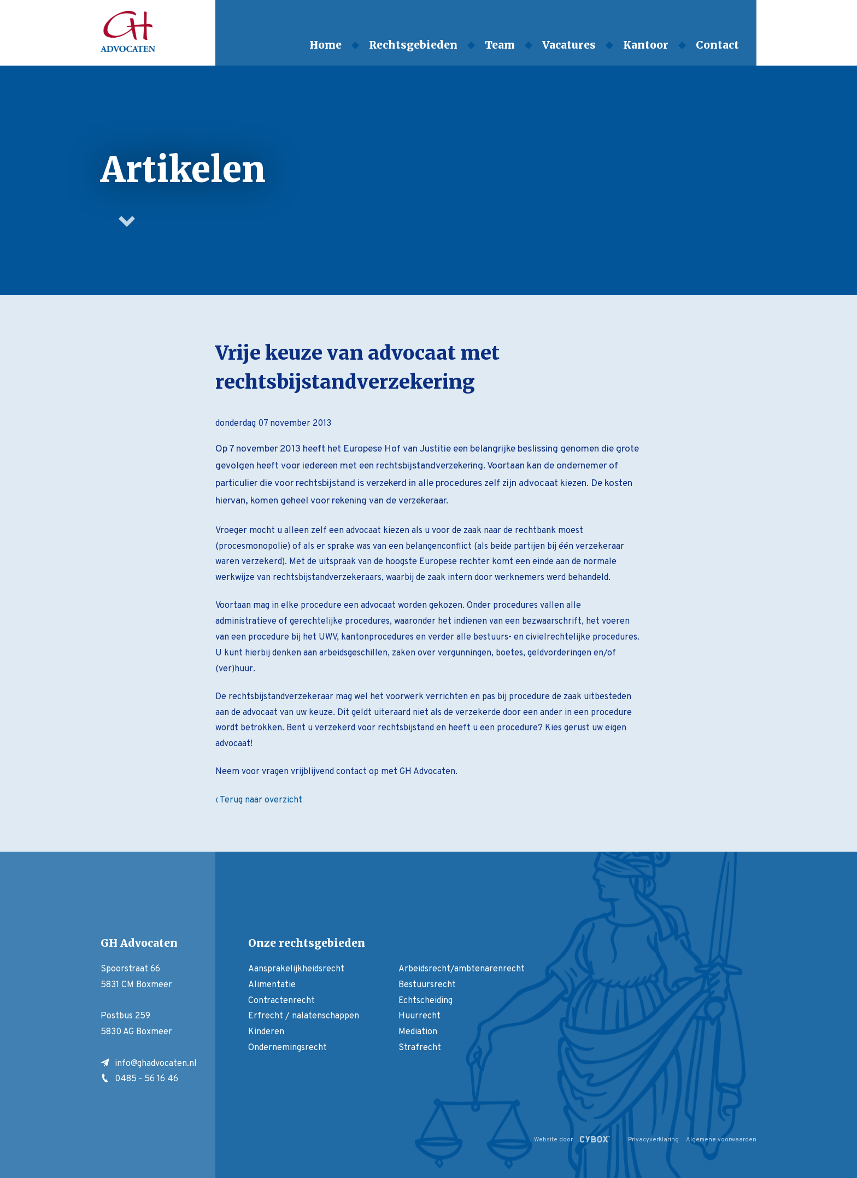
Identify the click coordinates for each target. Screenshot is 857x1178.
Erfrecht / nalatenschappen (303, 1016)
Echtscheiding (425, 1000)
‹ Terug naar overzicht (258, 800)
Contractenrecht (281, 1000)
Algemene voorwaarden (721, 1140)
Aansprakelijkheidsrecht (296, 969)
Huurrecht (419, 1016)
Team (500, 44)
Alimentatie (272, 985)
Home (325, 44)
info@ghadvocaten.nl (149, 1063)
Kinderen (266, 1032)
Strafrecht (419, 1047)
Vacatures (569, 44)
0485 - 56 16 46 (139, 1079)
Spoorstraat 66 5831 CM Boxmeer (136, 977)
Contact (717, 44)
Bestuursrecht (427, 985)
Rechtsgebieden (413, 44)
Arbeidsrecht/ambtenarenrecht (461, 969)
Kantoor (645, 44)
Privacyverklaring (653, 1140)
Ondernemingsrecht (287, 1047)
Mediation (417, 1032)
